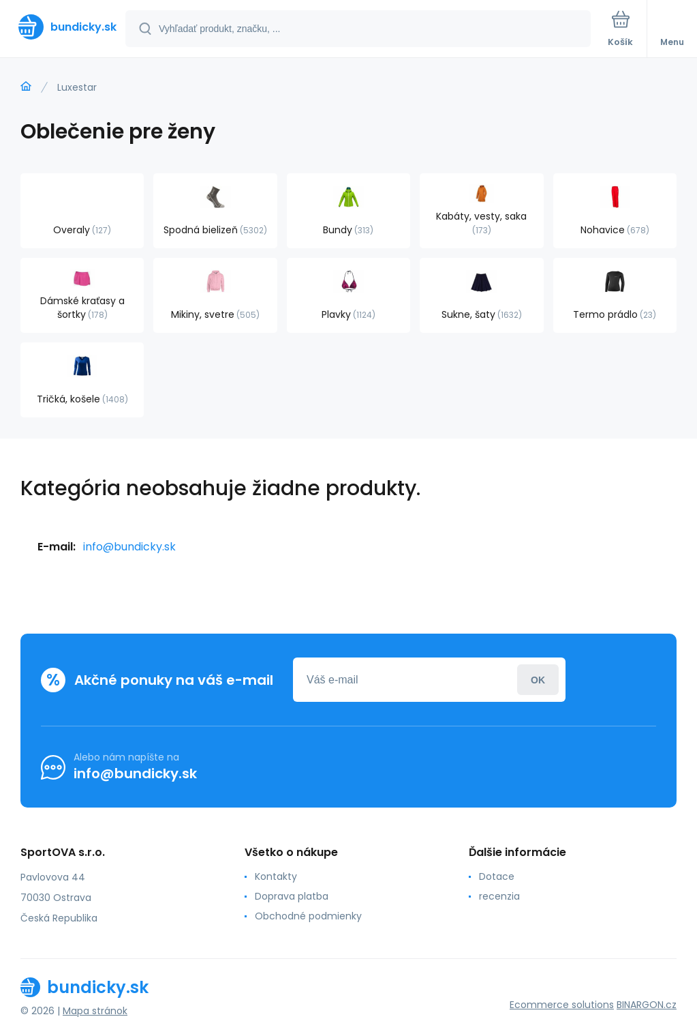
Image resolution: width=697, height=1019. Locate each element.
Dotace (496, 876)
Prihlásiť (538, 679)
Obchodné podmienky (308, 916)
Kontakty (276, 876)
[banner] (63, 27)
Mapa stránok (95, 1011)
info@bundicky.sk (129, 547)
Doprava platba (291, 896)
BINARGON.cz (647, 1004)
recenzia (499, 896)
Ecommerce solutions (562, 1004)
